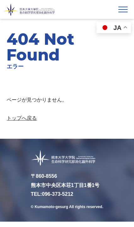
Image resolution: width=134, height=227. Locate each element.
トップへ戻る (22, 118)
